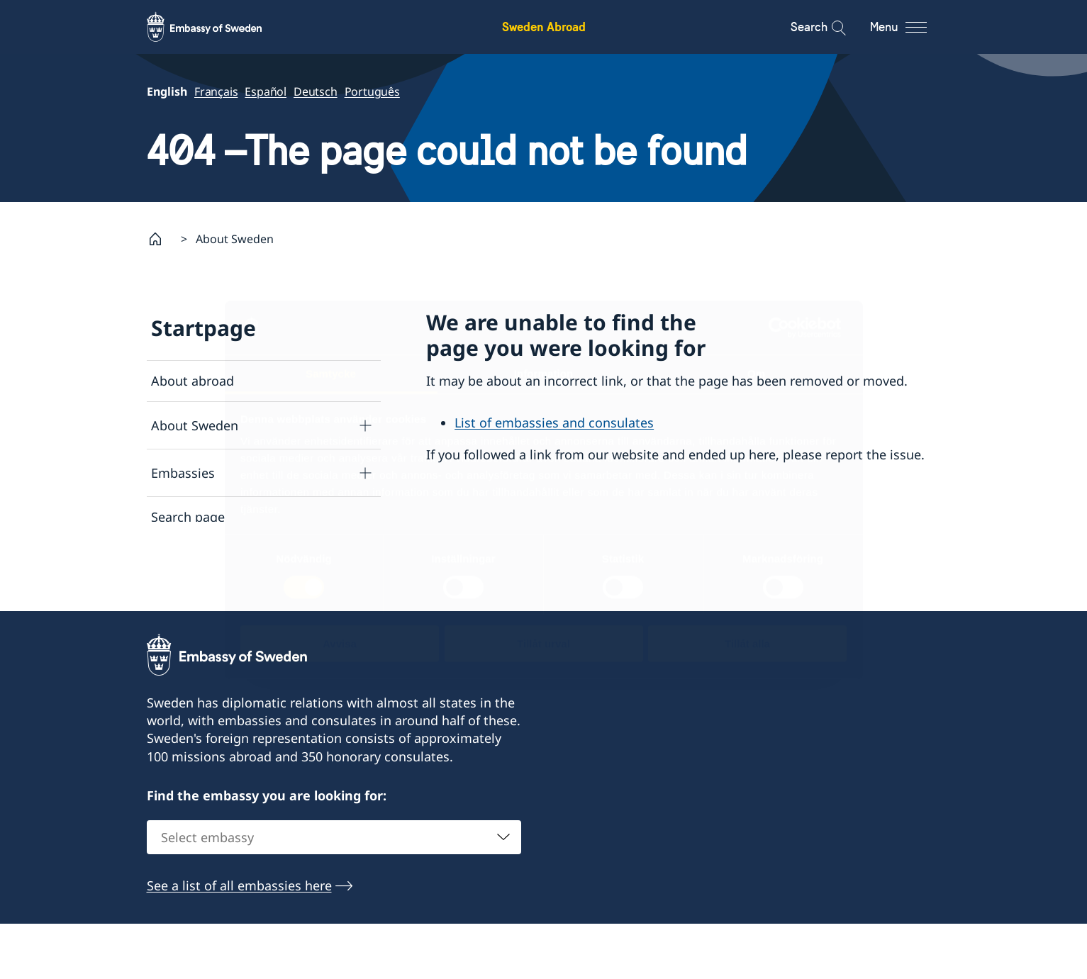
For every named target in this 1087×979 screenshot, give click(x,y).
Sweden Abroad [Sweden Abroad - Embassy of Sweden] (544, 26)
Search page (188, 517)
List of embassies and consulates (554, 423)
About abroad (192, 380)
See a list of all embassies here (239, 940)
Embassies (183, 472)
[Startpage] (161, 239)
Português (371, 91)
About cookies (194, 599)
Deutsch (316, 91)
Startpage (203, 327)
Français (216, 91)
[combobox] (334, 892)
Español (265, 91)
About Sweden (194, 425)
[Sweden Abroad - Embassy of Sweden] (218, 27)
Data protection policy (218, 558)
